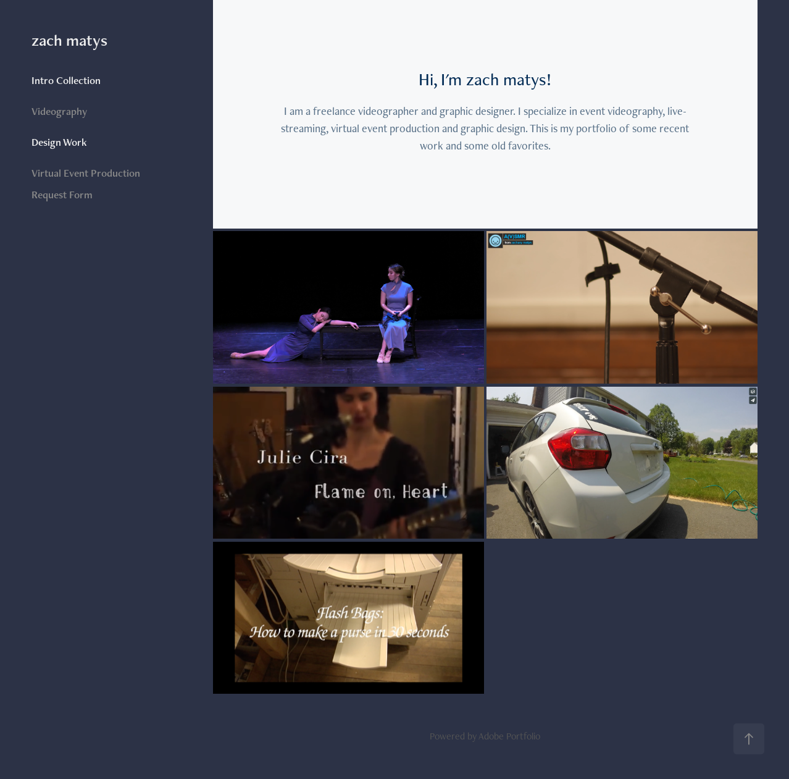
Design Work (59, 142)
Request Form (62, 194)
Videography (59, 111)
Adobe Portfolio (509, 736)
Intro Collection (66, 80)
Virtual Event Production (85, 173)
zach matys (69, 40)
